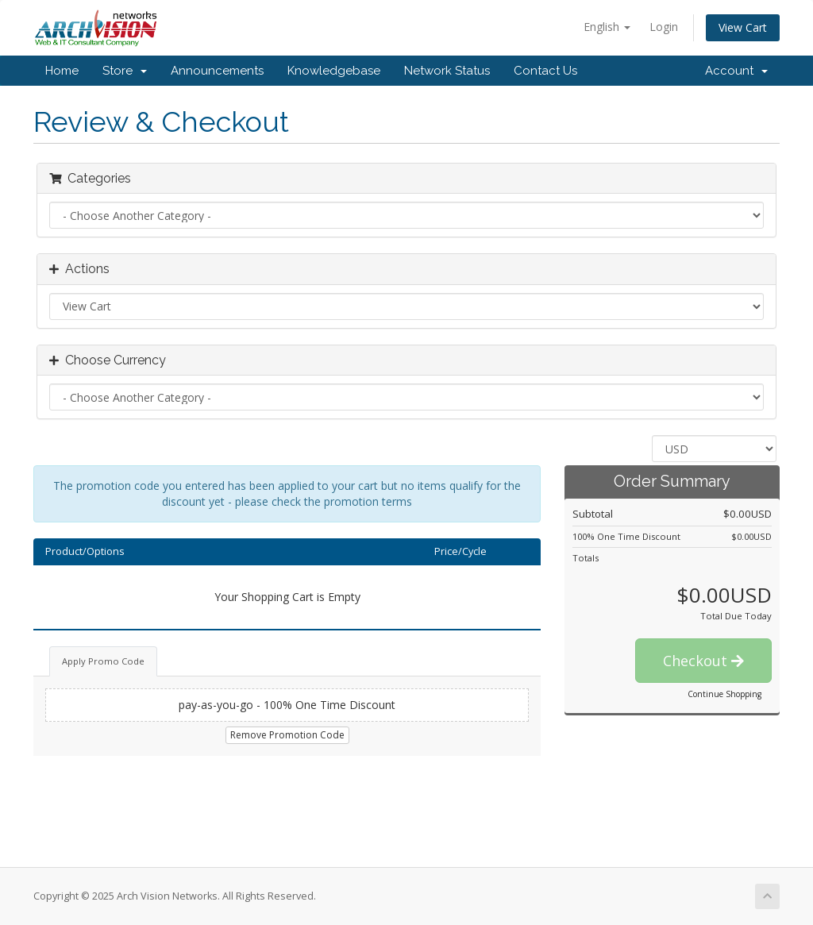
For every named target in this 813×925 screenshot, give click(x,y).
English (607, 26)
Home (62, 71)
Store (124, 71)
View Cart (743, 27)
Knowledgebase (333, 71)
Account (736, 71)
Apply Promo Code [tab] (103, 661)
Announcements (217, 71)
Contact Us (545, 71)
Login (663, 26)
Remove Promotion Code (287, 735)
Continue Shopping (724, 694)
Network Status (447, 71)
